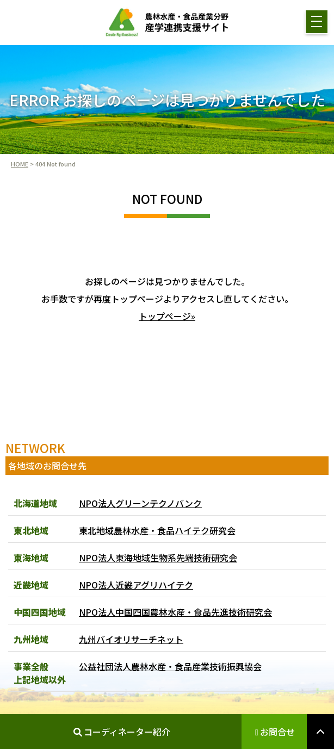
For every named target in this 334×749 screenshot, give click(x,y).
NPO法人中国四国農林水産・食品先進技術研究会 (175, 611)
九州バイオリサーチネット (131, 639)
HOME (19, 163)
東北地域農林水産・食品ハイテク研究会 (157, 530)
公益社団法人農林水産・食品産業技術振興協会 (170, 666)
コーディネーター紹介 (121, 731)
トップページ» (167, 316)
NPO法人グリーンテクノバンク (140, 503)
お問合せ (275, 731)
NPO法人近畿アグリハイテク (136, 584)
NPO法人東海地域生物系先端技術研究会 (158, 557)
